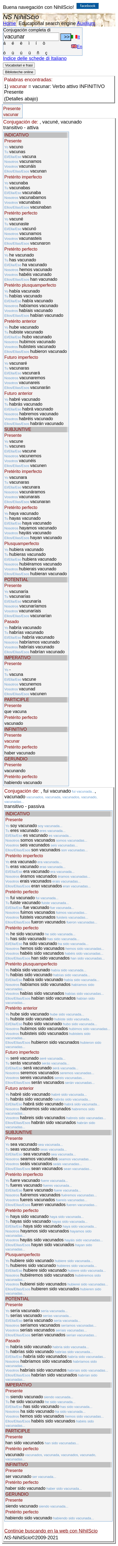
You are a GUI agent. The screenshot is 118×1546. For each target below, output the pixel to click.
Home (9, 23)
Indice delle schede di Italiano (35, 58)
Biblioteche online (19, 72)
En (76, 46)
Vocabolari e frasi (19, 65)
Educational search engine (47, 23)
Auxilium (86, 23)
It (75, 37)
